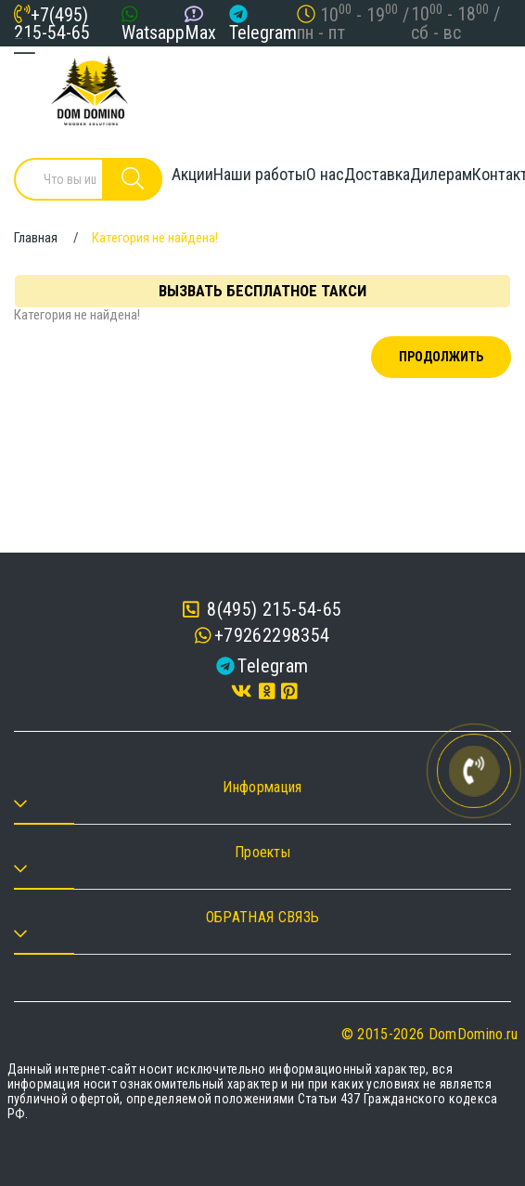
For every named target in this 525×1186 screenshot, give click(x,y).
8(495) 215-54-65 (262, 609)
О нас (325, 174)
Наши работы (259, 174)
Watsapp (153, 32)
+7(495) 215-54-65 (52, 23)
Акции (192, 174)
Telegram (263, 32)
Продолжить (441, 356)
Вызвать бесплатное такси (262, 290)
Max (200, 32)
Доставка (377, 174)
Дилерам (441, 174)
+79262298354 (272, 635)
